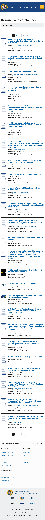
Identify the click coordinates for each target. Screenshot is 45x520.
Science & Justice (16, 112)
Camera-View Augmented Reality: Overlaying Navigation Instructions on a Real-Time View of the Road (25, 58)
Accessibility (6, 512)
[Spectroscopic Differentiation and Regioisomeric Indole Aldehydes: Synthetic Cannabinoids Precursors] (3, 422)
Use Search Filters (7, 25)
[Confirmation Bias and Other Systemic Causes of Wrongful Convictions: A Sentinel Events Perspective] (3, 92)
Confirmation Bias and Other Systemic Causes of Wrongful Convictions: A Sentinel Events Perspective (25, 89)
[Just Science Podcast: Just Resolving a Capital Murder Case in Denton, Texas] (3, 297)
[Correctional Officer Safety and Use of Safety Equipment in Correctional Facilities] (3, 166)
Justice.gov (36, 515)
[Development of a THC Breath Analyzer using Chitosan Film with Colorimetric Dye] (3, 374)
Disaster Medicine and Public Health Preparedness (25, 405)
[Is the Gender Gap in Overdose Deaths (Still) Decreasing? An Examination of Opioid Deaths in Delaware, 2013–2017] (3, 387)
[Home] (22, 7)
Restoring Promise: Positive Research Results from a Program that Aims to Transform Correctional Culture (24, 310)
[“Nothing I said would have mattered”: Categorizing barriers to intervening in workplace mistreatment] (3, 44)
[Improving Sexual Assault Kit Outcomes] (3, 285)
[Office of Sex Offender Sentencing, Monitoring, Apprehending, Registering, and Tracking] (33, 504)
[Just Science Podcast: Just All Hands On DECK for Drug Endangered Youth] (3, 273)
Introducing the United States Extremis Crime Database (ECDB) (24, 189)
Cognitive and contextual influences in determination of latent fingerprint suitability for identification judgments (25, 107)
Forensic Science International (20, 209)
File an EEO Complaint (6, 459)
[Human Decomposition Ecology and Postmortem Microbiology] (3, 243)
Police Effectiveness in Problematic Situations (24, 174)
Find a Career (4, 462)
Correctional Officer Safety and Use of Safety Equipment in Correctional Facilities (24, 161)
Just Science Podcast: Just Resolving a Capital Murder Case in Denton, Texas (25, 296)
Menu (42, 6)
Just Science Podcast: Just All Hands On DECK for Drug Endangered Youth (25, 271)
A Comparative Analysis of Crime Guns (22, 72)
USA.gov (30, 515)
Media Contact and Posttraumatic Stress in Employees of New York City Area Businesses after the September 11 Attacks (24, 401)
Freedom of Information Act (20, 515)
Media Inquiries (26, 452)
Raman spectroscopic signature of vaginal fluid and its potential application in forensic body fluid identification (26, 205)
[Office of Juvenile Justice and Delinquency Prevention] (12, 504)
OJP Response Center (6, 480)
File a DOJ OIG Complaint (7, 455)
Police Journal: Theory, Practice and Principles (24, 226)
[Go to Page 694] (26, 35)
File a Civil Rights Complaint (7, 452)
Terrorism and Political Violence (20, 192)
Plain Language (14, 512)
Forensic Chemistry (17, 422)
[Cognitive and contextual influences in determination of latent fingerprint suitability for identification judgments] (3, 111)
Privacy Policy (23, 512)
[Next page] (32, 35)
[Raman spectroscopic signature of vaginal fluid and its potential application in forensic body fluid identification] (3, 208)
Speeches (25, 462)
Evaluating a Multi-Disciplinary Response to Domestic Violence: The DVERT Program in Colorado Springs (23, 343)
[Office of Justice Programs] (4, 7)
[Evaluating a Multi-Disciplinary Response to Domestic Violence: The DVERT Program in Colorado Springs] (3, 347)
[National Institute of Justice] (32, 499)
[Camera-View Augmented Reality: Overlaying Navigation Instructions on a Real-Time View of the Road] (3, 62)
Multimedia (25, 455)
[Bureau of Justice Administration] (12, 499)
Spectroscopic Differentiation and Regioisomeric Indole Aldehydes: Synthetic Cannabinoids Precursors (25, 418)
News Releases (26, 459)
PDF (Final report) (20, 136)
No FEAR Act (9, 515)
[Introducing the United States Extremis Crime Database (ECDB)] (3, 193)
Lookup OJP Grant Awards (7, 477)
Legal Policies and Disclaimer (34, 512)
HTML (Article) (11, 136)
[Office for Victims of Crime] (22, 504)
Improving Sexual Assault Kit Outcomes (22, 284)
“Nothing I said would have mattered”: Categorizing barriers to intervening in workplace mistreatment (25, 41)
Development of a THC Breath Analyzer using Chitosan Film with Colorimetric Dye (24, 369)
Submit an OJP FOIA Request (8, 465)
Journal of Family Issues (18, 149)
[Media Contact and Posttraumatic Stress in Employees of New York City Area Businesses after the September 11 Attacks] (3, 404)
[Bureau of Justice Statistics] (22, 500)
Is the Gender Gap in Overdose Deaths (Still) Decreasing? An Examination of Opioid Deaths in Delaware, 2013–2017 (25, 384)
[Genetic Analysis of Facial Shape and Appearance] (3, 362)
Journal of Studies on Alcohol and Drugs (22, 388)
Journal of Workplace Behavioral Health (22, 45)
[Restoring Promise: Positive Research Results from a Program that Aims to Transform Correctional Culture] (3, 314)
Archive (3, 474)
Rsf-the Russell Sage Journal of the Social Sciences (25, 74)
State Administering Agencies (8, 484)
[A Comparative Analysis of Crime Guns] (3, 77)
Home (2, 14)
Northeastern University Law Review (21, 93)
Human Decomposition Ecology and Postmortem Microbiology (25, 238)
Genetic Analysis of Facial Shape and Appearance (26, 357)
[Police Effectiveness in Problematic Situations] (3, 180)
